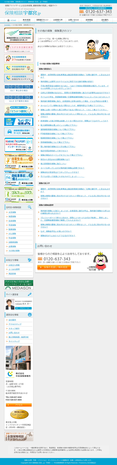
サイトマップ (14, 341)
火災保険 (12, 212)
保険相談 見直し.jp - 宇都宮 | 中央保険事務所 (48, 463)
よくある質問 (14, 269)
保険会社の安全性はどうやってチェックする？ (60, 172)
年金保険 (12, 238)
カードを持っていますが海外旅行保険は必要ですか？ (62, 168)
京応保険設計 (91, 463)
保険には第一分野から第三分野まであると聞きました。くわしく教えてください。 (74, 110)
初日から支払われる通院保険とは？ (55, 159)
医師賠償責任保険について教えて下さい (57, 138)
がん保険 (12, 234)
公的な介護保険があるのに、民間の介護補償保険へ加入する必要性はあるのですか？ (75, 93)
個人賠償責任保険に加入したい (53, 164)
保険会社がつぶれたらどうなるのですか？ (58, 236)
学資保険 (12, 225)
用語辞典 (12, 274)
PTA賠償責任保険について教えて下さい (57, 134)
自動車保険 (13, 242)
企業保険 (12, 246)
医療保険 (12, 229)
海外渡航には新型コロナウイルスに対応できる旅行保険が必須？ (67, 81)
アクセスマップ (15, 324)
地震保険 (12, 216)
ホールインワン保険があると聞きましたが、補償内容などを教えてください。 (73, 106)
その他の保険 (14, 251)
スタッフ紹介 (14, 328)
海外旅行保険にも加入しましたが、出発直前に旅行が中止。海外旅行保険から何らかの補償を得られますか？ (75, 212)
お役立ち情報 (14, 265)
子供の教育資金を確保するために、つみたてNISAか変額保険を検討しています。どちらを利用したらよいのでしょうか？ (75, 87)
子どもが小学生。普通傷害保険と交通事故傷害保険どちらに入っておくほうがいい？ (75, 97)
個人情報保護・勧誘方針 (19, 337)
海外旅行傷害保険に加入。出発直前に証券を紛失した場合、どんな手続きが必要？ (74, 101)
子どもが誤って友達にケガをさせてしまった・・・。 (62, 176)
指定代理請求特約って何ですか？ (54, 151)
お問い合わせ (14, 333)
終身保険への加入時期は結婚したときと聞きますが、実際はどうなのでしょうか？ (74, 121)
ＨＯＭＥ (7, 25)
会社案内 (12, 320)
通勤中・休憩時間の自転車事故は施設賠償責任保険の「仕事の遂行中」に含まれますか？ (75, 76)
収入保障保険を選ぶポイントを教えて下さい (59, 125)
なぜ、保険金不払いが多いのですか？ (56, 231)
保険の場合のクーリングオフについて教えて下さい (62, 155)
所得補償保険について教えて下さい (55, 142)
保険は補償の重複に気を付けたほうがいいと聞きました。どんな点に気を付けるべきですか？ (75, 115)
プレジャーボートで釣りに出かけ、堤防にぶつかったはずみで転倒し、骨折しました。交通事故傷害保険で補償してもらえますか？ (74, 219)
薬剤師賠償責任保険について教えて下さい (58, 129)
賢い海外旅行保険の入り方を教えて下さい (58, 147)
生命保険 (12, 221)
